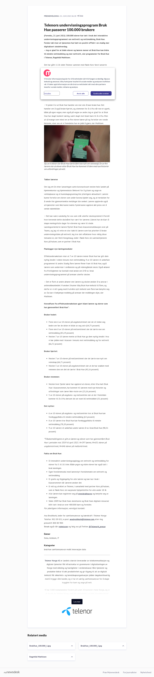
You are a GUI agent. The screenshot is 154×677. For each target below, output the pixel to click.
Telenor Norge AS (52, 560)
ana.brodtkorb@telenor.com (82, 519)
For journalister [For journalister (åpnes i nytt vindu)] (130, 672)
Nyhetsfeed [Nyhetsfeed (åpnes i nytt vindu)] (145, 672)
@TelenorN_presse (97, 526)
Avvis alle (81, 93)
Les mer (77, 601)
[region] (78, 83)
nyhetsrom (63, 526)
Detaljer (47, 93)
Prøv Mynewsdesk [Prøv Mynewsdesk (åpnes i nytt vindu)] (111, 672)
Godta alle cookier (101, 93)
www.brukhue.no (85, 493)
